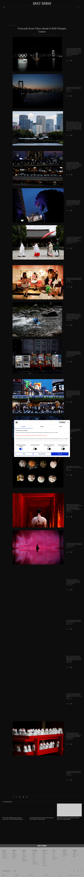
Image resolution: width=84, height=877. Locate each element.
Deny (24, 453)
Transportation (35, 862)
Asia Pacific (24, 856)
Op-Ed (74, 853)
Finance (34, 856)
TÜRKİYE (14, 850)
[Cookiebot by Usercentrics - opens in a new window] (60, 422)
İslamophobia (24, 860)
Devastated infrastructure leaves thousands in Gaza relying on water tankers (42, 818)
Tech (33, 859)
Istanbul (13, 852)
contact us (46, 875)
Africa (23, 857)
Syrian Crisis (24, 859)
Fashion (44, 857)
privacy (16, 875)
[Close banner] (68, 422)
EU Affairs (4, 856)
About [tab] (60, 426)
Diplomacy (4, 852)
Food (44, 856)
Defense (34, 860)
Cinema (54, 852)
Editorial (74, 856)
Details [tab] (42, 426)
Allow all (60, 453)
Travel (44, 855)
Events (54, 855)
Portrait (54, 856)
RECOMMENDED (7, 801)
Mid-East (23, 852)
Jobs (3, 875)
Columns (74, 852)
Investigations (14, 855)
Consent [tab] (23, 426)
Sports (64, 850)
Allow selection (42, 453)
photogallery (11, 25)
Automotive (35, 852)
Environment (45, 853)
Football (64, 852)
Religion (44, 860)
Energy (34, 855)
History (44, 862)
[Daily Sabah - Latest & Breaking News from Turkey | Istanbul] (42, 3)
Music (54, 853)
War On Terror (4, 855)
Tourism (34, 857)
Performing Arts (55, 857)
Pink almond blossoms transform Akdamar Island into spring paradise (68, 818)
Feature (44, 863)
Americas (24, 855)
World (24, 850)
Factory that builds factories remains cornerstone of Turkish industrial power (12, 818)
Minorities (14, 856)
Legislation (4, 853)
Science (44, 859)
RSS (60, 875)
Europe (23, 853)
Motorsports (65, 855)
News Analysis (4, 857)
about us (31, 875)
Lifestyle (45, 850)
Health (44, 852)
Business (35, 850)
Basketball (64, 853)
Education (14, 853)
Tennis (64, 856)
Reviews (54, 859)
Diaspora (14, 857)
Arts (54, 850)
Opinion (75, 850)
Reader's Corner (76, 855)
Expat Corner (45, 865)
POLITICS (4, 850)
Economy (34, 853)
